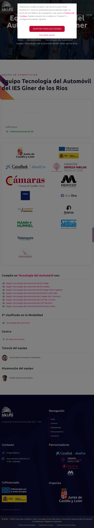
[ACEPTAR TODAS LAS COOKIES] (47, 29)
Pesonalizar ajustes (47, 35)
